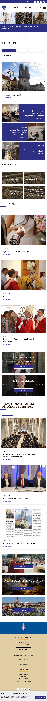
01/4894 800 (24, 668)
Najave (35, 51)
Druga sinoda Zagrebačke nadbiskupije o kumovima (19, 344)
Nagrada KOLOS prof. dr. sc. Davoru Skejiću (20, 547)
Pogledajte (23, 371)
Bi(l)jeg (6, 300)
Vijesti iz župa (25, 51)
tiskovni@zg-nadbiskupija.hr (23, 685)
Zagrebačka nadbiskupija (20, 7)
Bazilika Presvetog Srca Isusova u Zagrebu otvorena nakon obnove (20, 459)
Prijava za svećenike (23, 653)
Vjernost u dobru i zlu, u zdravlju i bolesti (19, 255)
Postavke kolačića (15, 697)
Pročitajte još (7, 102)
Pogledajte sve (7, 59)
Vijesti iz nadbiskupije (10, 51)
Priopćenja (6, 55)
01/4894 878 (24, 683)
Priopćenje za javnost (12, 99)
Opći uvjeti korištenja (23, 648)
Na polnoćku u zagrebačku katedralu (18, 502)
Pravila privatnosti (24, 646)
